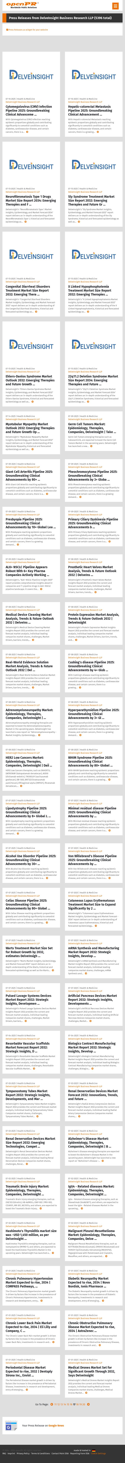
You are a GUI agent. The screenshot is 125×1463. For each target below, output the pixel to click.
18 (77, 1404)
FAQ (4, 1453)
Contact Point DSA (60, 1453)
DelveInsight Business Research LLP (23, 102)
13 (61, 1404)
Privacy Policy (23, 1453)
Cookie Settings (98, 1453)
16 (71, 1404)
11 (55, 1404)
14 (64, 1404)
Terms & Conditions (40, 1453)
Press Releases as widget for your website (28, 30)
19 (80, 1404)
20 (83, 1404)
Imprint (11, 1453)
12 (58, 1404)
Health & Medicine (26, 99)
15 (68, 1404)
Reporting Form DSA (79, 1453)
